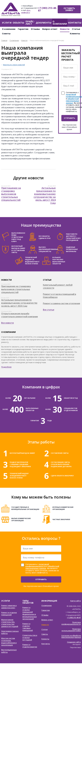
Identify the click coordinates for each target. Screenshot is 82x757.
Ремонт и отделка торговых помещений (27, 627)
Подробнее (6, 367)
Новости (64, 29)
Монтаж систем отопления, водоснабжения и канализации (9, 641)
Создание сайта (74, 642)
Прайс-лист (30, 22)
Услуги (6, 22)
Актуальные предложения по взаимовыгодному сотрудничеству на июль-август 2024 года (45, 195)
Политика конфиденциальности (71, 623)
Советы (6, 33)
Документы (43, 22)
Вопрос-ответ (49, 29)
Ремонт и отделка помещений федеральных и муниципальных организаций (29, 613)
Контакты (74, 22)
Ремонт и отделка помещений (9, 613)
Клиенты (75, 33)
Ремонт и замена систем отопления (61, 303)
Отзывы (35, 29)
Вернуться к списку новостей (14, 65)
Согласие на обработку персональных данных (71, 636)
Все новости (7, 322)
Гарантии (23, 29)
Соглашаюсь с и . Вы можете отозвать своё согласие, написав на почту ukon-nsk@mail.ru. (42, 568)
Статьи (76, 29)
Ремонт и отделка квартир (29, 645)
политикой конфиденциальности (37, 565)
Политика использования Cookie (71, 630)
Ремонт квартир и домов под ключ (9, 606)
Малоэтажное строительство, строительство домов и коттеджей (9, 623)
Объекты (18, 22)
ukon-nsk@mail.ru (26, 11)
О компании (60, 22)
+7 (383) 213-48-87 (47, 9)
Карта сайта (75, 601)
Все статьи (48, 309)
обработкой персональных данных (72, 100)
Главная (4, 40)
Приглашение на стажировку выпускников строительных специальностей (11, 193)
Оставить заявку (69, 9)
